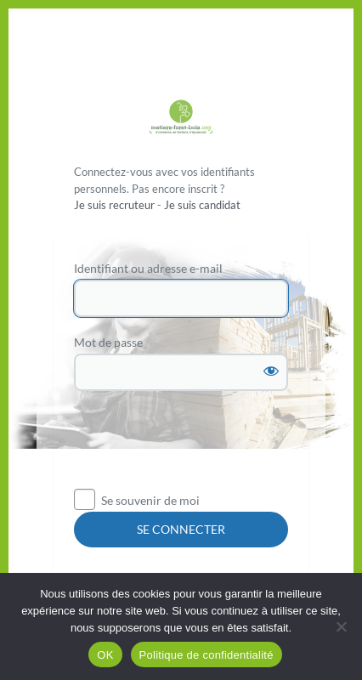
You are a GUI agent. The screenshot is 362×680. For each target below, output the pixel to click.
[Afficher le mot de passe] (271, 371)
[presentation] (203, 446)
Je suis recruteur (114, 205)
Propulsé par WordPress (181, 119)
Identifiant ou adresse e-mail (148, 268)
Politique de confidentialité (206, 655)
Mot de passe (108, 342)
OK (105, 655)
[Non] (340, 626)
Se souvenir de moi (150, 500)
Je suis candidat (202, 205)
